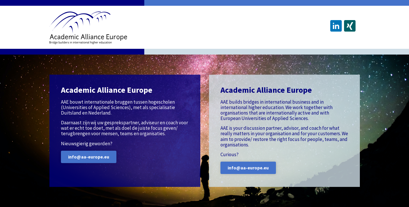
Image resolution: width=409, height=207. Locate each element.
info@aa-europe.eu (88, 157)
